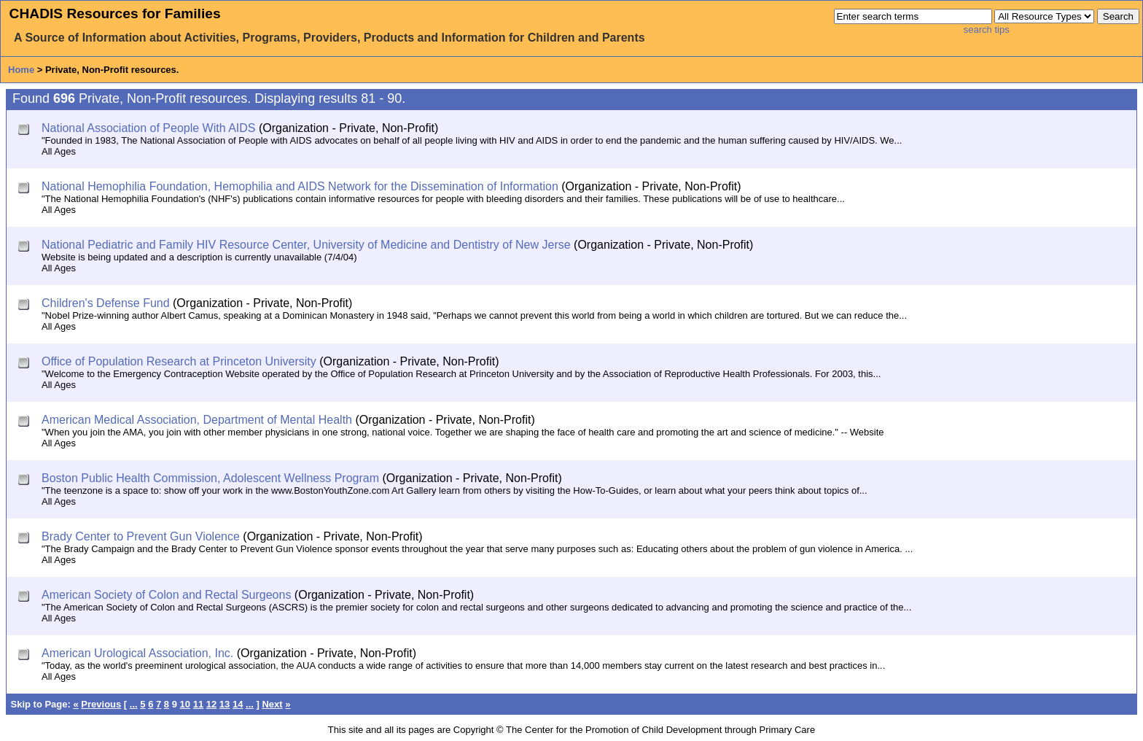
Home (21, 69)
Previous (101, 704)
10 (185, 704)
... (134, 704)
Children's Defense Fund (106, 303)
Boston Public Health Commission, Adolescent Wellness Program (210, 478)
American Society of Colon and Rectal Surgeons (166, 595)
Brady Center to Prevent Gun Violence (141, 536)
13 (224, 704)
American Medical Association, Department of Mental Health (197, 420)
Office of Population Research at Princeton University (179, 361)
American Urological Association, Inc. (137, 653)
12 (211, 704)
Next (272, 704)
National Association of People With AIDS (149, 128)
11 (198, 704)
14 (238, 704)
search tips (987, 29)
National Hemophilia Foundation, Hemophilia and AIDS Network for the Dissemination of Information (300, 186)
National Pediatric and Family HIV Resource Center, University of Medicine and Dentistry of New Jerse (306, 244)
